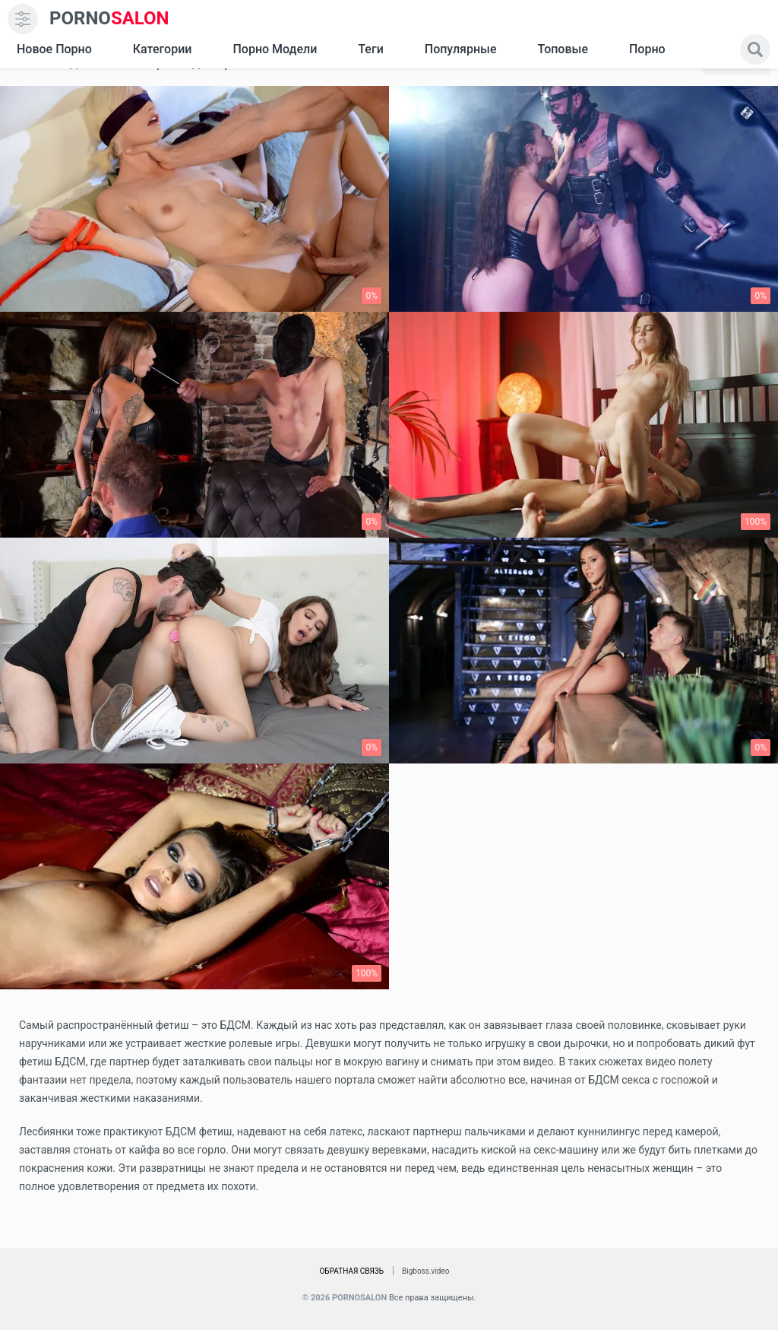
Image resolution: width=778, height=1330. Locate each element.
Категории (162, 49)
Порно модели (274, 49)
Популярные (461, 49)
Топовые (562, 49)
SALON (109, 18)
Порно (647, 49)
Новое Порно (54, 49)
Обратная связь (351, 1271)
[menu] (23, 19)
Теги (370, 49)
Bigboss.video (425, 1271)
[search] (755, 49)
